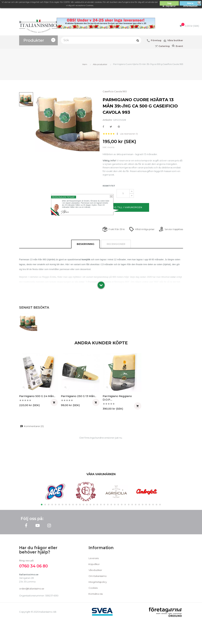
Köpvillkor (94, 564)
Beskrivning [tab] (85, 244)
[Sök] (101, 40)
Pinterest (119, 127)
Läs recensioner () (129, 133)
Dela (103, 127)
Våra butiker (95, 570)
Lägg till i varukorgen (126, 207)
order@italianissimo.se (31, 588)
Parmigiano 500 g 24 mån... (37, 396)
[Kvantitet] (123, 193)
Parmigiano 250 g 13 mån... (78, 396)
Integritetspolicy (98, 582)
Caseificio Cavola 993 (115, 91)
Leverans (94, 558)
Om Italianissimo (98, 576)
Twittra (111, 127)
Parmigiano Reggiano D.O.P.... (117, 397)
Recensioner (116, 244)
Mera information (190, 4)
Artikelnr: (108, 119)
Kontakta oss (96, 593)
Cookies (93, 587)
